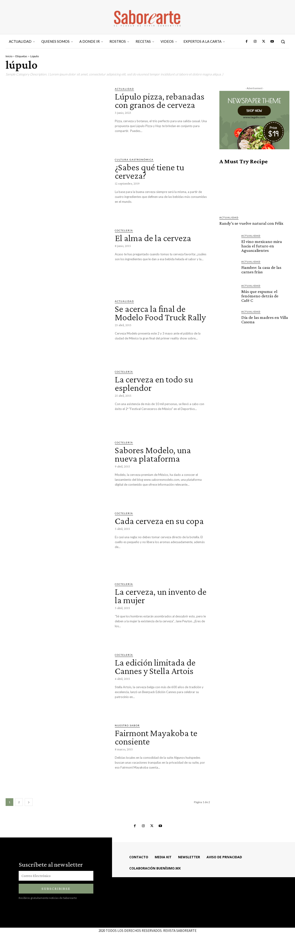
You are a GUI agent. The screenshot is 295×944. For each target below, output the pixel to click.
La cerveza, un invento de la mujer (161, 595)
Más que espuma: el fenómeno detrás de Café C (259, 296)
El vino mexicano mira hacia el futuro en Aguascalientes (261, 246)
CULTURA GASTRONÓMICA (134, 159)
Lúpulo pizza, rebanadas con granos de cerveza (159, 100)
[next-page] (29, 802)
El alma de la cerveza (153, 238)
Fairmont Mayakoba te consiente (156, 737)
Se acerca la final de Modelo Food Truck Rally (160, 312)
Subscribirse (56, 889)
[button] (282, 41)
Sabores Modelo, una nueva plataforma (153, 454)
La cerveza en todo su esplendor (154, 383)
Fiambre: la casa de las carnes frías (261, 269)
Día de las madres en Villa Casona (264, 319)
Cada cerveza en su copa (159, 521)
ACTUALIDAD (124, 88)
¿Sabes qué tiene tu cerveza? (149, 171)
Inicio (9, 56)
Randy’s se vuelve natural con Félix (251, 223)
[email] (56, 876)
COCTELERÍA (124, 230)
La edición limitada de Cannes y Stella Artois (155, 666)
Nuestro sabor (127, 725)
